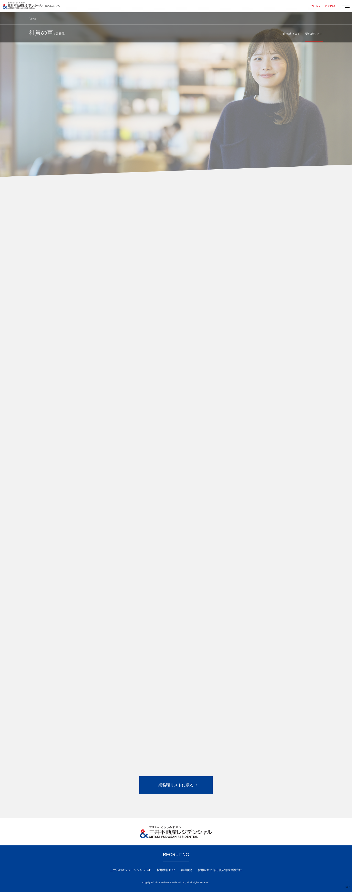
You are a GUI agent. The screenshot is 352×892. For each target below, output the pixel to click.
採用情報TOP (166, 870)
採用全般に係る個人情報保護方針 (220, 870)
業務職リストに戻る (176, 785)
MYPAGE (331, 6)
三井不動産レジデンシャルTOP (130, 870)
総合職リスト (291, 34)
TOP (347, 887)
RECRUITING (52, 5)
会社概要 (186, 870)
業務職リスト (314, 34)
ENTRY (315, 6)
